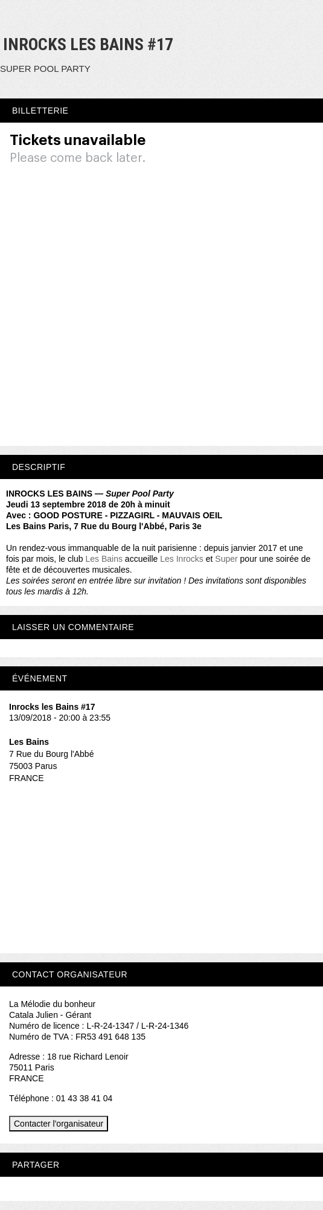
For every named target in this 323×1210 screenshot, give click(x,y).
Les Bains (104, 559)
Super (226, 559)
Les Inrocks (181, 559)
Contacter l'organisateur (58, 1123)
